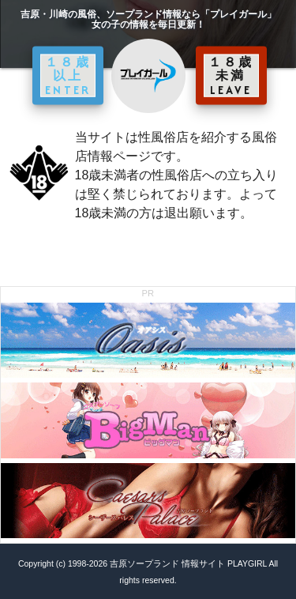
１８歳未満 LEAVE (231, 75)
